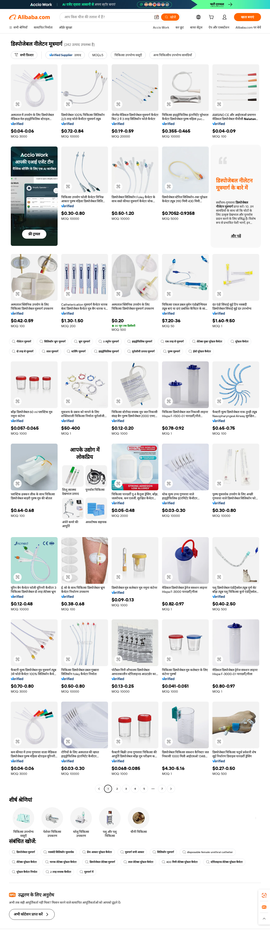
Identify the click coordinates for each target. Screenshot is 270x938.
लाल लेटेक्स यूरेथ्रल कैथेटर (138, 862)
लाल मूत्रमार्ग (50, 351)
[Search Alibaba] (107, 17)
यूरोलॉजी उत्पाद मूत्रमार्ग (141, 351)
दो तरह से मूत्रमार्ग (22, 351)
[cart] (212, 18)
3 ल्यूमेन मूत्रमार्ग (109, 341)
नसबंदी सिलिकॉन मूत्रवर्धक (58, 852)
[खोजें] (170, 17)
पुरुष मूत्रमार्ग (171, 351)
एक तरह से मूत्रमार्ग (172, 341)
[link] (264, 895)
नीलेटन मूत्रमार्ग (21, 341)
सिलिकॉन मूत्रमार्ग (163, 852)
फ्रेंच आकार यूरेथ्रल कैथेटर (97, 852)
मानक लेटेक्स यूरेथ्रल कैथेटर (60, 862)
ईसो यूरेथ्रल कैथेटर (200, 351)
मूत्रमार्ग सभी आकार (132, 852)
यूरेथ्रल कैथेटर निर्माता (24, 872)
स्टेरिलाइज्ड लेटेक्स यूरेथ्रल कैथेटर (224, 862)
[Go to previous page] (99, 789)
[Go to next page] (171, 789)
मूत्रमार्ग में (86, 872)
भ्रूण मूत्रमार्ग (82, 341)
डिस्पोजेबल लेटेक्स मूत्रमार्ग (100, 862)
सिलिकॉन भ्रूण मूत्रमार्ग (52, 341)
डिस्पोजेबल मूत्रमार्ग (23, 852)
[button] (156, 17)
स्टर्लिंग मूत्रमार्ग (76, 351)
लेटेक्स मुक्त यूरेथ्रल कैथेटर (207, 341)
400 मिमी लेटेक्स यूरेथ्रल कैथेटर (180, 862)
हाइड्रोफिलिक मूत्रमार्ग (139, 341)
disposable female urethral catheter (207, 852)
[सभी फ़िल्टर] (24, 55)
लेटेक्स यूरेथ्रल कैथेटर (24, 862)
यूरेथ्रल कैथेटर (239, 341)
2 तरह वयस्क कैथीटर (58, 872)
